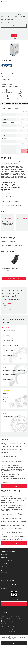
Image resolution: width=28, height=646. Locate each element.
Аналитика (6, 327)
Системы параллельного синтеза (10, 416)
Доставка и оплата (7, 560)
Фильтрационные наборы (9, 355)
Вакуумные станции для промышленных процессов (12, 397)
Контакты (4, 563)
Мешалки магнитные (7, 343)
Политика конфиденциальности (11, 629)
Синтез (5, 413)
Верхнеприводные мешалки (9, 333)
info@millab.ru (7, 624)
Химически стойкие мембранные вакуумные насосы (13, 359)
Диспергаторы (6, 335)
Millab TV (4, 566)
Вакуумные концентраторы (9, 330)
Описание (15, 103)
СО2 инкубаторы (7, 379)
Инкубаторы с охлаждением (9, 374)
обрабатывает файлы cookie (9, 636)
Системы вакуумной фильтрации (10, 353)
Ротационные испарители (9, 350)
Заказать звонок (5, 305)
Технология (6, 390)
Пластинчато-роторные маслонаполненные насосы (13, 400)
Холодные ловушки (7, 403)
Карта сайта (12, 631)
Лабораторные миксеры (8, 340)
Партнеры (4, 554)
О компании (5, 557)
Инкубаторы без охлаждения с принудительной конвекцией (14, 371)
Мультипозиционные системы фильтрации (13, 348)
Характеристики (6, 103)
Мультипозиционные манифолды (10, 345)
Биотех (5, 367)
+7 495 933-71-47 (9, 303)
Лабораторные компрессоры (10, 338)
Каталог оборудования (9, 551)
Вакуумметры (6, 393)
